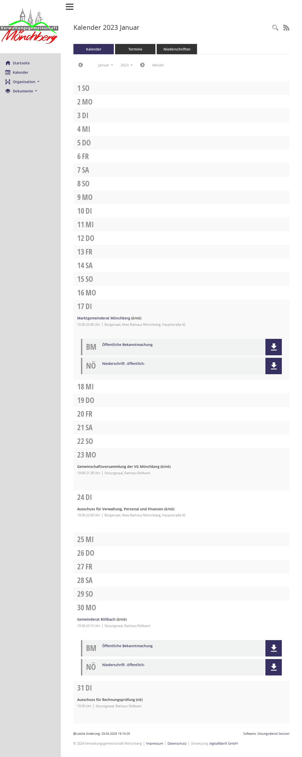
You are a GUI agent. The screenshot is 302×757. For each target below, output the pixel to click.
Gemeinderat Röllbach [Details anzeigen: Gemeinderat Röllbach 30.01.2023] (98, 619)
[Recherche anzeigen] (275, 28)
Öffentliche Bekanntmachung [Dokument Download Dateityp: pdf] (129, 345)
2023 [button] (129, 65)
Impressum (157, 743)
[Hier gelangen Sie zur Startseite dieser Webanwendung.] (31, 27)
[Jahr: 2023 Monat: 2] (145, 65)
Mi (88, 129)
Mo (89, 101)
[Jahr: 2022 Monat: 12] (83, 65)
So (88, 88)
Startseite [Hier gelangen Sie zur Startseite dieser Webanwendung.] (20, 62)
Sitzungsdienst (273, 733)
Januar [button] (107, 65)
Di (87, 115)
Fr (87, 156)
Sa (87, 170)
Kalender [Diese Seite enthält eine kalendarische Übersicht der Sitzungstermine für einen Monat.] (19, 72)
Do (88, 142)
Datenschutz (179, 743)
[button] (31, 81)
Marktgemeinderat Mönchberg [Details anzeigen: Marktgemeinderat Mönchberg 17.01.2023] (105, 318)
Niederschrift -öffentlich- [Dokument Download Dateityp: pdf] (125, 364)
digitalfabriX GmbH (226, 743)
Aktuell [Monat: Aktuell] (160, 65)
